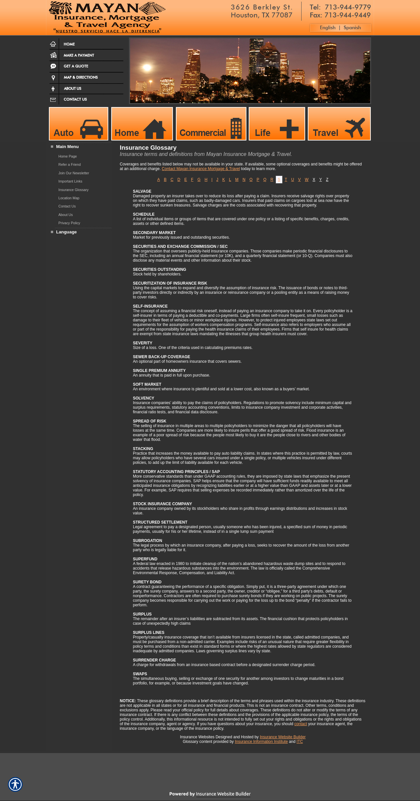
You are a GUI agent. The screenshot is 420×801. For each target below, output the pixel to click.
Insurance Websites (197, 737)
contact (300, 724)
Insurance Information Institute (261, 741)
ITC (300, 741)
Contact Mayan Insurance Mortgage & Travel (201, 168)
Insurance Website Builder (283, 737)
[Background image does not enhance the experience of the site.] (79, 147)
